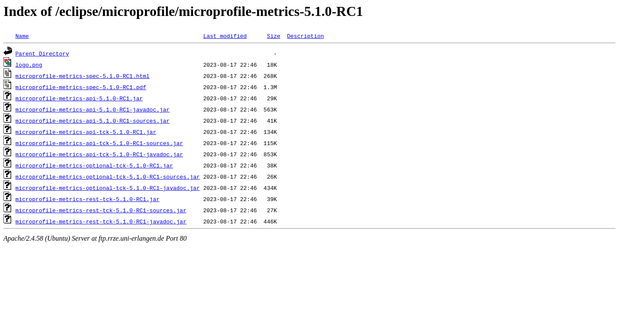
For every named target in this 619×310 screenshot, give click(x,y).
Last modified (225, 36)
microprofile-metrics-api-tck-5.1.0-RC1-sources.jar (99, 143)
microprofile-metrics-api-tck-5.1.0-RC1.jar (85, 132)
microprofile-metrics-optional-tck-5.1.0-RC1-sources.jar (107, 176)
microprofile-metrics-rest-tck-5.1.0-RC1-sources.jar (101, 210)
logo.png (28, 64)
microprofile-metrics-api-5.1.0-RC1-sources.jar (92, 120)
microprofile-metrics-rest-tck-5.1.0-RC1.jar (87, 199)
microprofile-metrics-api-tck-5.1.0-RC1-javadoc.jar (99, 154)
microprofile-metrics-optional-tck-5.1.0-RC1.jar (94, 165)
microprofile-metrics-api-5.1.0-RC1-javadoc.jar (92, 109)
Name (22, 36)
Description (305, 36)
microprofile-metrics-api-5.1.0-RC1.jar (79, 98)
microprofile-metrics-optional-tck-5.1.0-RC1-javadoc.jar (107, 188)
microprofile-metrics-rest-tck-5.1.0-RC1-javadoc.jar (101, 221)
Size (273, 36)
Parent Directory (42, 53)
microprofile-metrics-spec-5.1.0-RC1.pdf (80, 87)
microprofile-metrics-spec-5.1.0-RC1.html (82, 76)
